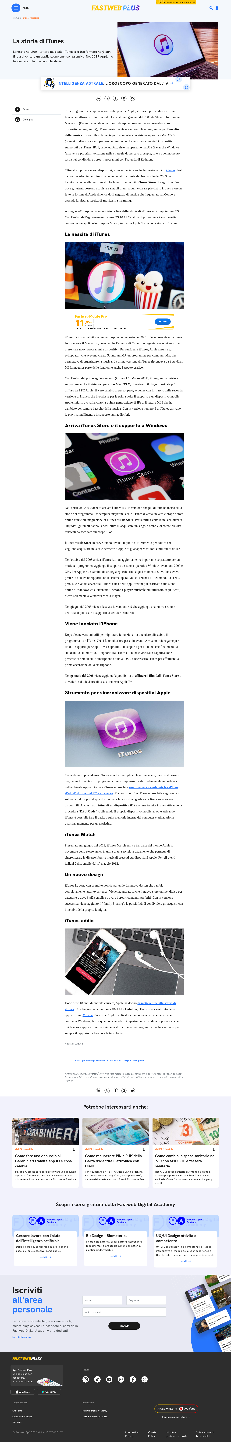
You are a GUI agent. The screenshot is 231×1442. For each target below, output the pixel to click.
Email (132, 98)
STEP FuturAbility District (95, 1416)
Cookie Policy (152, 1434)
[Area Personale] (217, 8)
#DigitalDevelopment (134, 1060)
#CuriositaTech (114, 1060)
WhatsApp (124, 98)
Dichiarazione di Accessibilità (205, 1434)
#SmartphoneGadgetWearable (90, 1060)
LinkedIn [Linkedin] (98, 98)
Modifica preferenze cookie (177, 1434)
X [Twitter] (107, 98)
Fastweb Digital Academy (94, 1410)
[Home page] (115, 7)
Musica (88, 1015)
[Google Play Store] (49, 1391)
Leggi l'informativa (22, 1337)
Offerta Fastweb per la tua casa (174, 2)
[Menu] (20, 7)
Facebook (115, 98)
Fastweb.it (17, 1422)
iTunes (170, 170)
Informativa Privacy (132, 1434)
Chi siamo (17, 1410)
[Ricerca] (211, 8)
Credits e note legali (22, 1416)
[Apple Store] (23, 1391)
